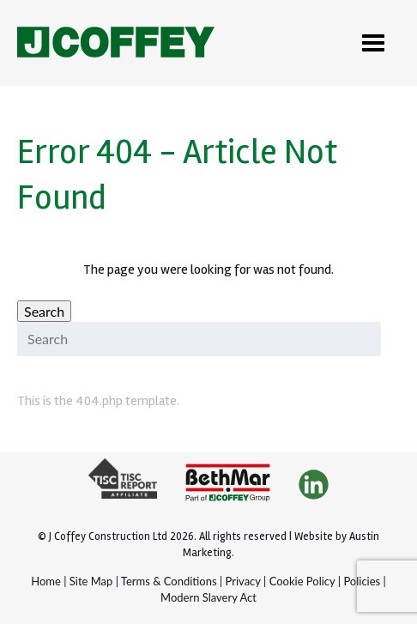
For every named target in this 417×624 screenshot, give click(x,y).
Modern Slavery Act (208, 597)
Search (44, 311)
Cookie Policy (302, 581)
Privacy (243, 581)
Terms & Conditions (169, 581)
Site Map (91, 581)
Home (46, 581)
